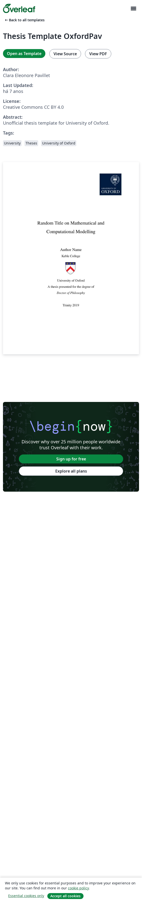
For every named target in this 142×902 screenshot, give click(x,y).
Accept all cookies (65, 896)
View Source (65, 53)
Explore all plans (71, 471)
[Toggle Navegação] (133, 8)
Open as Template (24, 53)
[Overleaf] (19, 8)
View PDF (98, 53)
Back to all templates (24, 20)
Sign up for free (71, 459)
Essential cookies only (26, 895)
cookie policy (78, 888)
